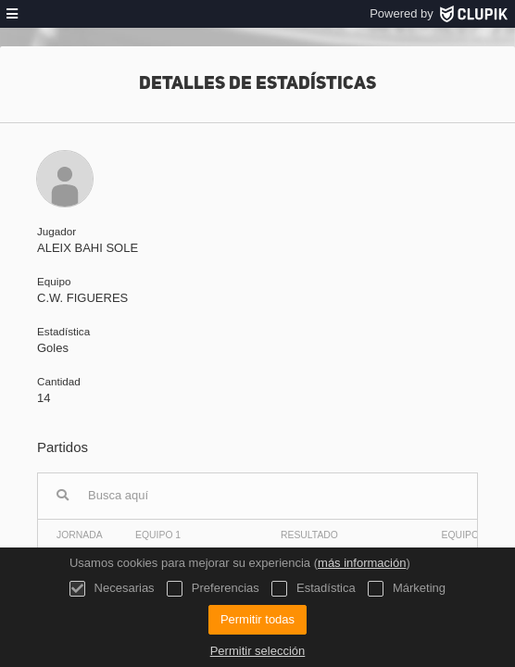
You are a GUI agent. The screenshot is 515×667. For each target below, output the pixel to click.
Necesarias (112, 589)
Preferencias (213, 589)
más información (362, 563)
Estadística (313, 589)
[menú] (12, 14)
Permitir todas (257, 619)
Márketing (407, 589)
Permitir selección (258, 651)
